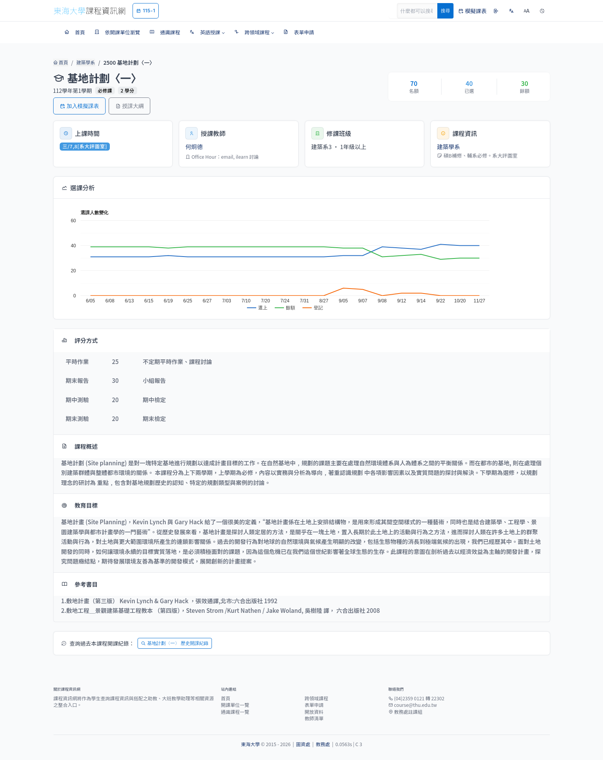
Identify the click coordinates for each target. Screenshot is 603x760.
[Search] (421, 10)
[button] (207, 32)
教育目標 (79, 505)
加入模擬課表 (79, 105)
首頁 (60, 62)
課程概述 (79, 446)
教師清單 (313, 718)
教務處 (323, 744)
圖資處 (303, 744)
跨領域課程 (316, 698)
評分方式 (79, 340)
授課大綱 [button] (129, 105)
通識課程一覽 (235, 711)
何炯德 (194, 147)
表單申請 (313, 704)
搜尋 (445, 10)
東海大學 (250, 744)
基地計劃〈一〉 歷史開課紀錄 (174, 643)
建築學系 (83, 62)
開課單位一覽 (235, 704)
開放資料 (313, 711)
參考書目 (79, 584)
